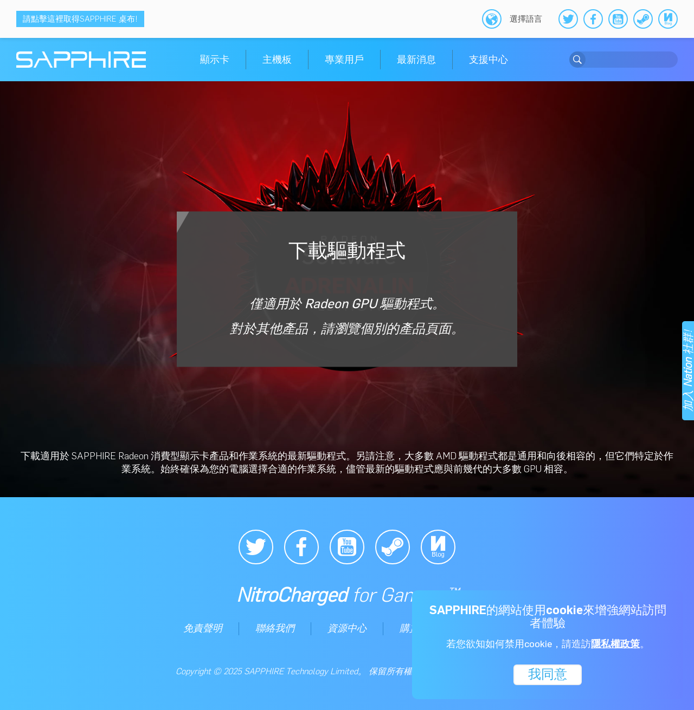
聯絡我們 (274, 628)
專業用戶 (344, 60)
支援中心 (488, 60)
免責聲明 (202, 628)
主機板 (277, 60)
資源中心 (347, 628)
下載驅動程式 (347, 287)
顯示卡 (214, 60)
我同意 (547, 673)
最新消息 (416, 60)
